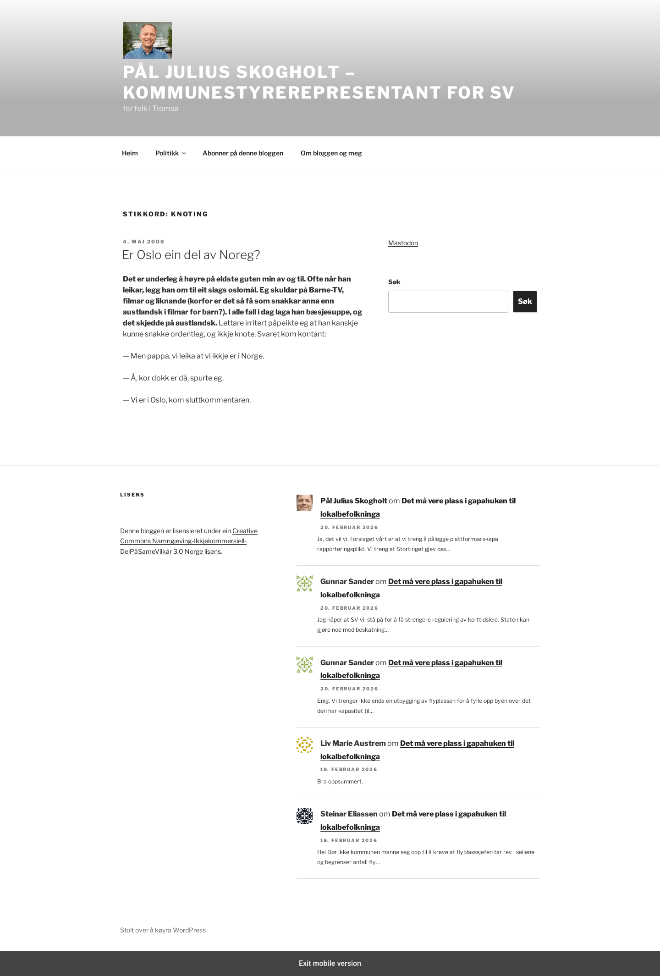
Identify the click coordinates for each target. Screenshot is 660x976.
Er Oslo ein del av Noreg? (191, 255)
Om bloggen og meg (331, 153)
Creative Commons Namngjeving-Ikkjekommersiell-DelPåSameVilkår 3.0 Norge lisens (189, 541)
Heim (130, 153)
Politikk (171, 153)
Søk (394, 282)
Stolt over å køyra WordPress (163, 930)
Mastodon (403, 243)
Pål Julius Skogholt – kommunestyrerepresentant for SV (319, 82)
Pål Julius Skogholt (353, 500)
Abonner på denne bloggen (243, 153)
